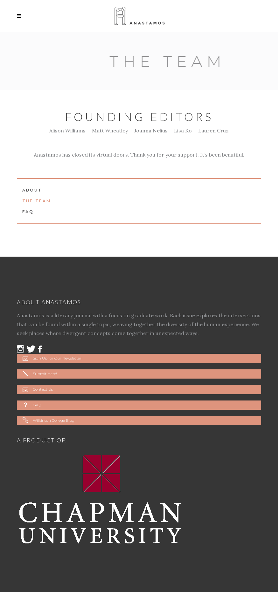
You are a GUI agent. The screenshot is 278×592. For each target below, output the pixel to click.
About (32, 190)
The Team (36, 200)
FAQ (28, 211)
